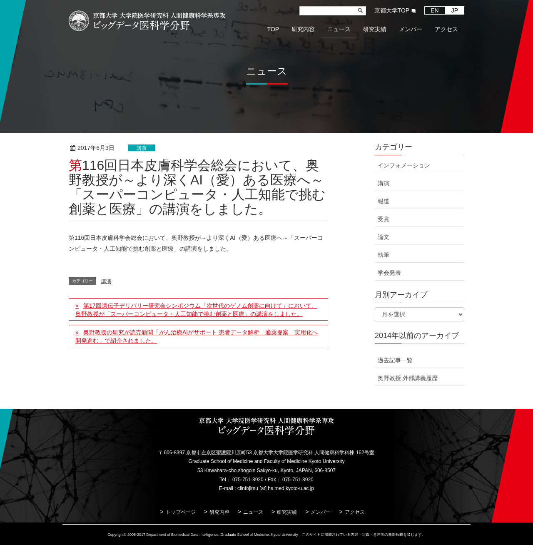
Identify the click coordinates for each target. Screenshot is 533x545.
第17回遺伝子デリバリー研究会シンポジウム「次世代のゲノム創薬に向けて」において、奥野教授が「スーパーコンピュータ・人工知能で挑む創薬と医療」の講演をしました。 (196, 309)
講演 (142, 148)
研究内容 (219, 512)
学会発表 (389, 272)
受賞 (383, 219)
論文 (383, 237)
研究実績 (287, 512)
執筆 (383, 254)
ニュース (253, 512)
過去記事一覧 (395, 360)
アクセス (355, 512)
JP (454, 10)
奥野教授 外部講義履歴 (408, 378)
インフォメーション (404, 165)
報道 (383, 201)
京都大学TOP (392, 10)
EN (434, 10)
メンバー (321, 512)
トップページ (181, 512)
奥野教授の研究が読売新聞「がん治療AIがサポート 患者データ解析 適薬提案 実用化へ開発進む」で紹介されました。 (196, 336)
